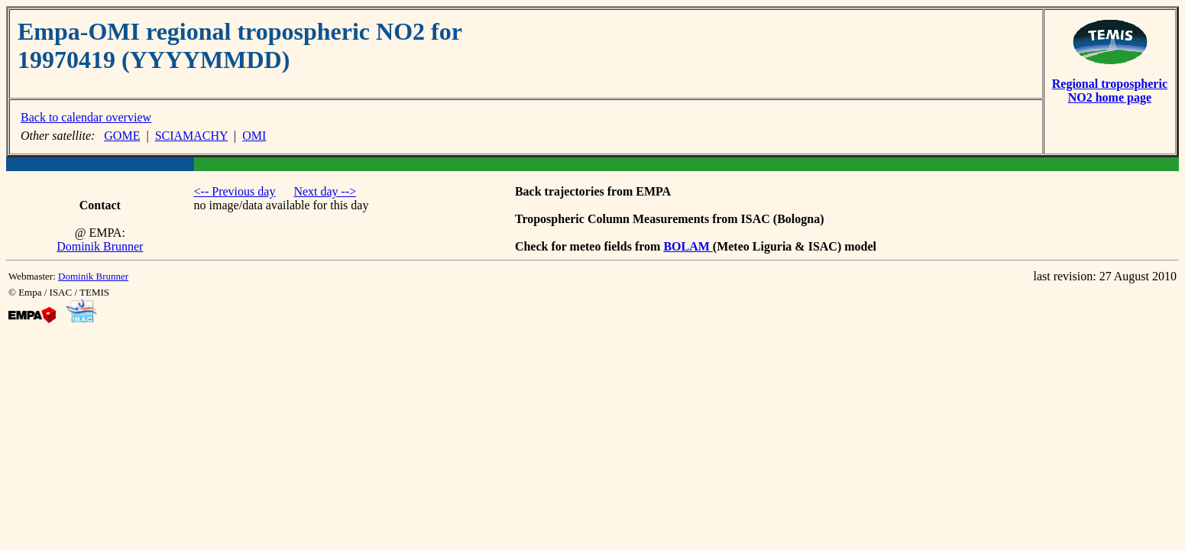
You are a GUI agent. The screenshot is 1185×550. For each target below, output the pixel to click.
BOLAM (687, 246)
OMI (254, 135)
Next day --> (324, 191)
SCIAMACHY (191, 135)
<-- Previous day (235, 191)
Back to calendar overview (86, 117)
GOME (122, 135)
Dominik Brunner (100, 246)
